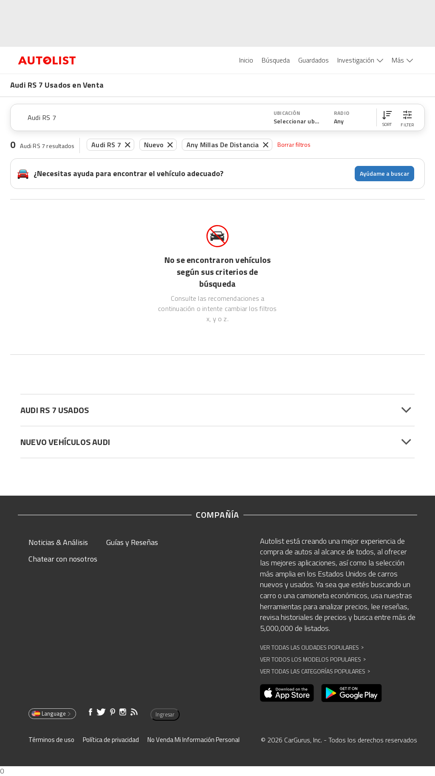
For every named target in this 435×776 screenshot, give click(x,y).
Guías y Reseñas (132, 542)
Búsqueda (276, 60)
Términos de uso (51, 740)
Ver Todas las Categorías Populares (315, 671)
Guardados (313, 60)
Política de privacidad (111, 740)
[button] (387, 117)
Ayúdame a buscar (385, 173)
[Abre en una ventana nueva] (287, 693)
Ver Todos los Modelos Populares (313, 659)
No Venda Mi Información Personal (193, 740)
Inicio (246, 60)
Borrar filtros (294, 144)
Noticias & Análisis (58, 542)
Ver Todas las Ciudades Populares (312, 647)
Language (51, 713)
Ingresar (165, 714)
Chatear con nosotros (62, 559)
